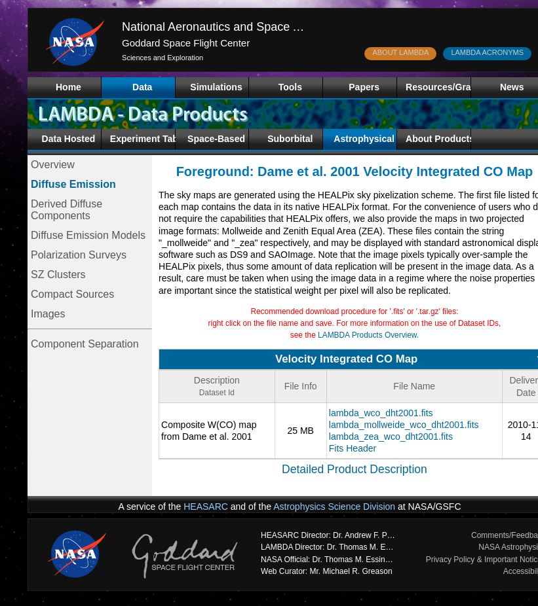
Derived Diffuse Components (66, 209)
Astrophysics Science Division (334, 506)
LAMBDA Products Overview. (368, 335)
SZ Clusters (58, 274)
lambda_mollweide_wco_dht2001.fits (404, 424)
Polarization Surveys (78, 254)
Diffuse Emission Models (88, 235)
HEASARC (205, 506)
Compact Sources (72, 294)
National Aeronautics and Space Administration (244, 26)
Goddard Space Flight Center (186, 42)
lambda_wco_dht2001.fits (381, 413)
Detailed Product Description (354, 469)
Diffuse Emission (73, 184)
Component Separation (85, 343)
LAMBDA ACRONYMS (487, 52)
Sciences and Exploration (162, 58)
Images (48, 313)
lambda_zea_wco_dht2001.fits (391, 436)
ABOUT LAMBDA (400, 52)
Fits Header (352, 448)
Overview (53, 164)
